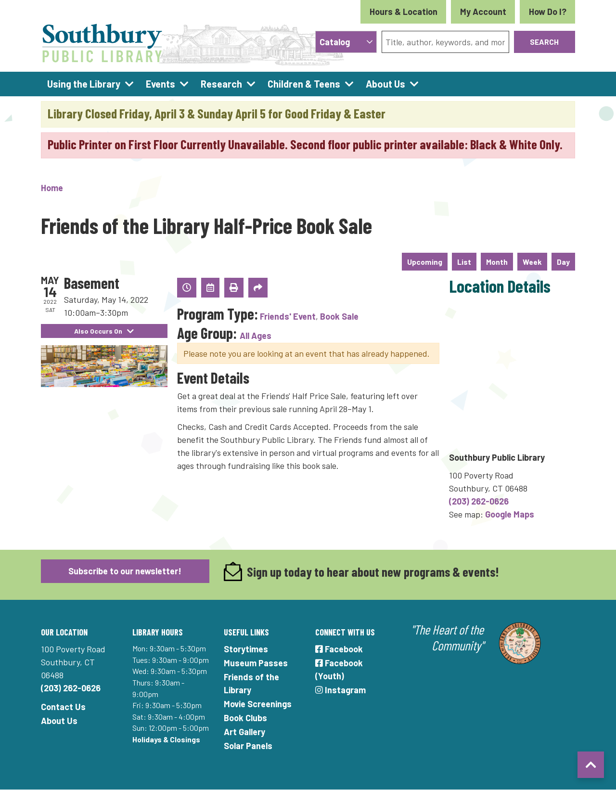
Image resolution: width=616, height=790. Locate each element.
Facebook (339, 649)
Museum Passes (256, 663)
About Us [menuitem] (385, 84)
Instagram (340, 690)
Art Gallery (244, 731)
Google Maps (509, 514)
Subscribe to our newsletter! (124, 571)
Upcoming (424, 261)
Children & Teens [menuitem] (304, 84)
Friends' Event (288, 316)
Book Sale (339, 316)
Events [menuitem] (160, 84)
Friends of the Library (251, 683)
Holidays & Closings (166, 739)
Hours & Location (403, 11)
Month (497, 261)
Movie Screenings (258, 704)
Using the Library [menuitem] (83, 84)
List (464, 261)
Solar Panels (248, 745)
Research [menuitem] (221, 84)
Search (544, 41)
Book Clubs (245, 717)
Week (532, 261)
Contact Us (63, 706)
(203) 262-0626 (479, 501)
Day (563, 261)
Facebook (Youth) (339, 669)
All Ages (255, 335)
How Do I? (547, 11)
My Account (483, 11)
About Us (59, 720)
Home (52, 187)
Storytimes (246, 649)
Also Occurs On (104, 331)
